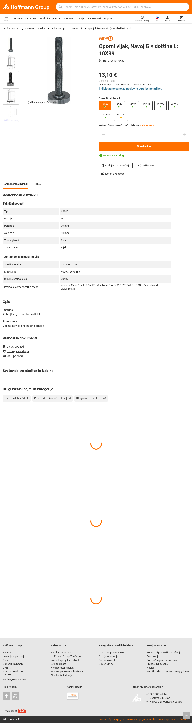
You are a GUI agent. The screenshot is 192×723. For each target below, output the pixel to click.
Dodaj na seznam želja (115, 165)
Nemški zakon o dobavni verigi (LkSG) (168, 671)
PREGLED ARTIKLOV (25, 18)
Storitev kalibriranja (61, 675)
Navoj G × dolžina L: (110, 98)
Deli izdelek (146, 165)
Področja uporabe (50, 18)
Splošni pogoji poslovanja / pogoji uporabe (132, 719)
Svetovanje (153, 656)
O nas (6, 660)
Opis (38, 184)
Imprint (103, 719)
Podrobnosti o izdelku (15, 184)
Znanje (80, 18)
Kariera (7, 652)
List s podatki (13, 346)
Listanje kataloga (113, 173)
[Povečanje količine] (103, 134)
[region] (13, 79)
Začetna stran (11, 28)
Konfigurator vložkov (63, 667)
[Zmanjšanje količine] (184, 134)
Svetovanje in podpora (99, 18)
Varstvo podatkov (168, 719)
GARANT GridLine (13, 671)
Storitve (68, 18)
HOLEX (7, 675)
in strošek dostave (140, 84)
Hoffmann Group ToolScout (66, 656)
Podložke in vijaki (122, 28)
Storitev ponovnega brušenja (67, 671)
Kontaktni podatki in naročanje (164, 652)
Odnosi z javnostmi (13, 663)
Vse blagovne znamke (15, 679)
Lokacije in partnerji (13, 656)
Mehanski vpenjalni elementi (66, 28)
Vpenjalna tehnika (35, 28)
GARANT (8, 667)
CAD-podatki (13, 356)
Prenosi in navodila (157, 663)
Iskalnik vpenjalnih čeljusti (65, 660)
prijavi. (157, 88)
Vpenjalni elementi (97, 28)
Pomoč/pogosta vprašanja (162, 660)
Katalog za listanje (61, 652)
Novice (150, 667)
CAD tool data (58, 663)
